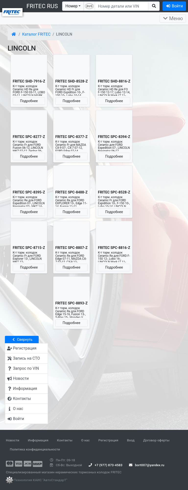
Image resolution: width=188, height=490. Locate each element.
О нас (85, 440)
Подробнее (29, 101)
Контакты (64, 440)
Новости (12, 440)
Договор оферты (156, 440)
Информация (38, 440)
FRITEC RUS (42, 6)
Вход (131, 440)
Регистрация (108, 440)
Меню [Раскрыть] (173, 18)
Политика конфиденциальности (35, 449)
